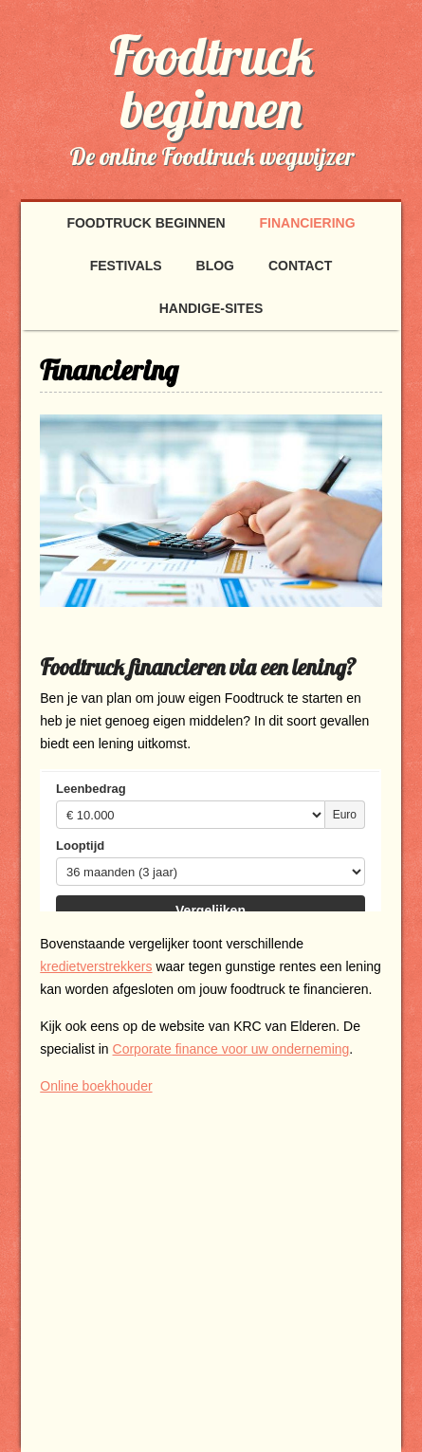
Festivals (126, 265)
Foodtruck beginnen (211, 81)
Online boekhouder (96, 1086)
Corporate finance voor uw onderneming (231, 1049)
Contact (300, 265)
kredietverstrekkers (96, 966)
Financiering (308, 222)
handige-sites (211, 308)
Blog (215, 265)
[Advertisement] (199, 1254)
